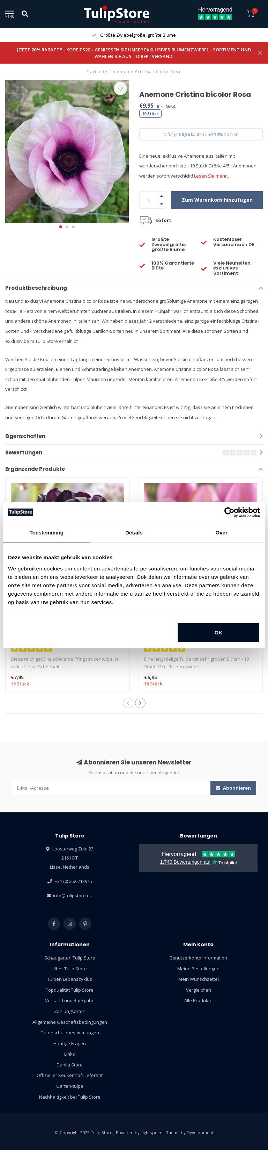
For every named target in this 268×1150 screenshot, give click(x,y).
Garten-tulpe (69, 1086)
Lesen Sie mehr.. (211, 176)
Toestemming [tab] (47, 533)
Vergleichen (198, 990)
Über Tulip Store (70, 968)
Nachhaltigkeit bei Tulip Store (69, 1097)
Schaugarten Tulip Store (69, 958)
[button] (60, 226)
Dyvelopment (200, 1132)
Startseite (96, 71)
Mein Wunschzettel (198, 979)
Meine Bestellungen (198, 968)
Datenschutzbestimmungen (69, 1032)
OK (219, 632)
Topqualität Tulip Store (70, 990)
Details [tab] (134, 533)
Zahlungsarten (69, 1011)
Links (69, 1054)
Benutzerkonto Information (198, 958)
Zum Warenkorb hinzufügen (217, 199)
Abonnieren (233, 788)
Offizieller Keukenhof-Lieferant (70, 1075)
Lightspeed (152, 1132)
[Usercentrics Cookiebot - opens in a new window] (229, 512)
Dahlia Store (70, 1065)
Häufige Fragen (69, 1043)
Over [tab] (221, 533)
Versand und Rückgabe (70, 1000)
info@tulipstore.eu (72, 895)
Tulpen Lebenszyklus (69, 979)
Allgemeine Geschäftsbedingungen (69, 1022)
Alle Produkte (198, 1000)
